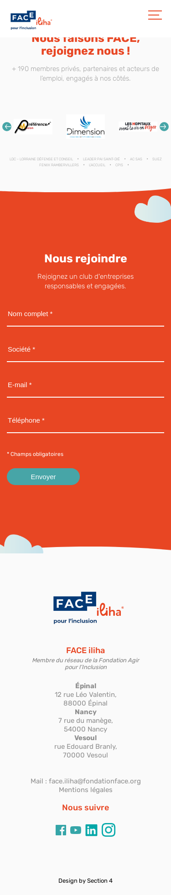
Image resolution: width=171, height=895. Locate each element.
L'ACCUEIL (97, 165)
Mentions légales (86, 790)
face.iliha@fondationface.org (95, 781)
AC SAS (136, 159)
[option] (33, 127)
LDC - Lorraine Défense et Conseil (41, 159)
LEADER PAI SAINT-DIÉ (101, 159)
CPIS (119, 165)
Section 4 (100, 880)
